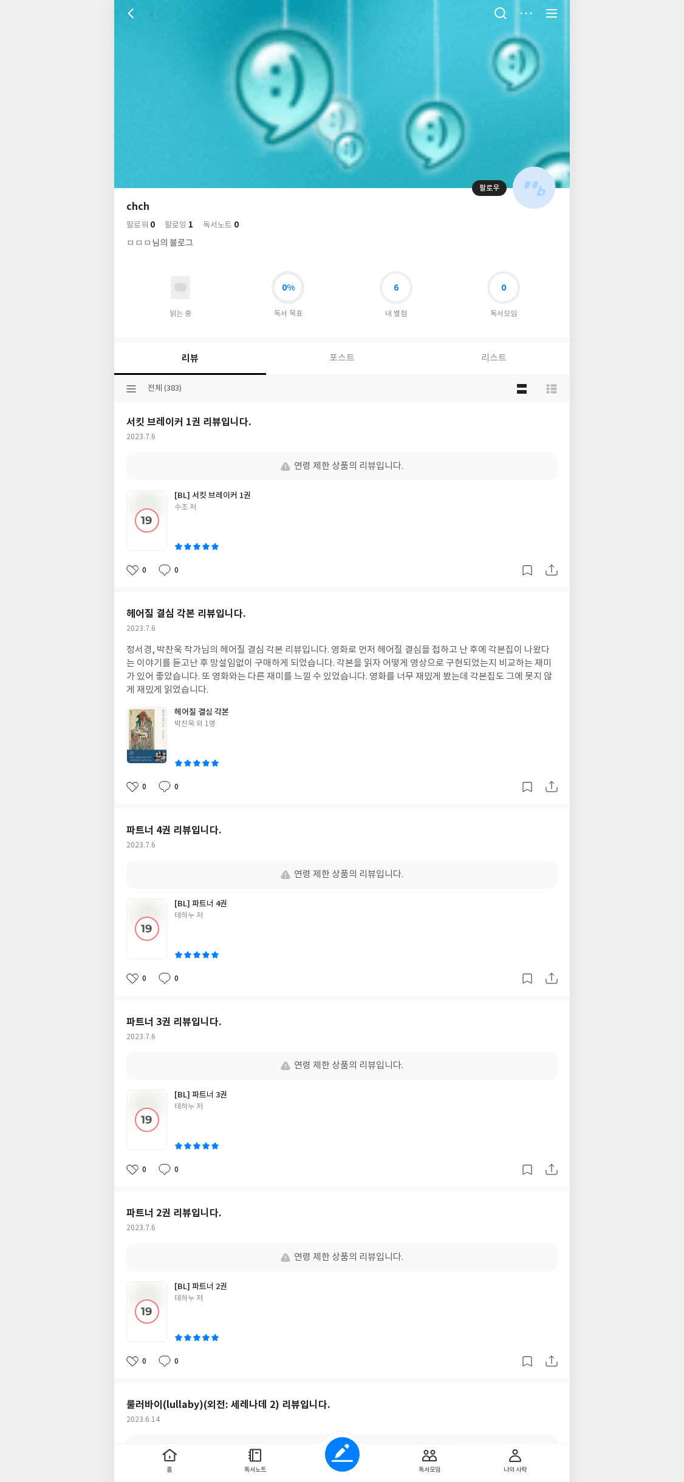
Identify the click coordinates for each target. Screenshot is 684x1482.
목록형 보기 (552, 389)
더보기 (526, 13)
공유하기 (551, 570)
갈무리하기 (527, 570)
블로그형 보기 (522, 389)
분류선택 (131, 389)
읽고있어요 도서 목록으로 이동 (180, 287)
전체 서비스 (551, 13)
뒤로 (132, 13)
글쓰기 (342, 1454)
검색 (500, 13)
